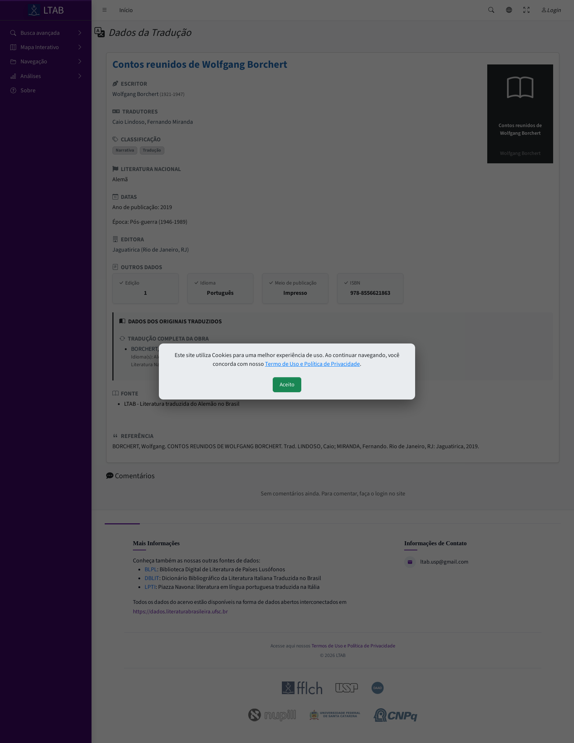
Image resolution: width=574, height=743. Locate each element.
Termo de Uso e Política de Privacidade (312, 364)
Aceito (287, 384)
